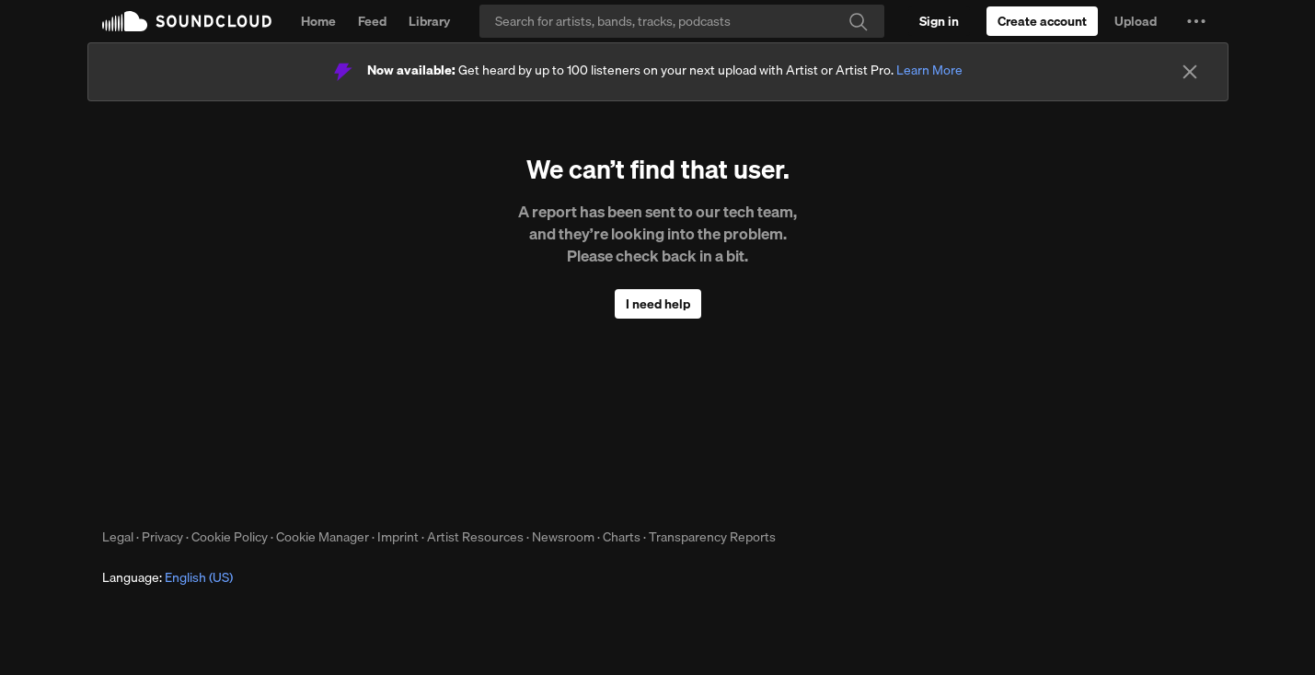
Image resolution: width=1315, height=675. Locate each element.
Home (318, 21)
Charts (621, 537)
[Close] (1190, 72)
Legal (117, 537)
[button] (1196, 21)
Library (429, 21)
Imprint (398, 537)
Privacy (162, 537)
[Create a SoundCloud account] (1042, 21)
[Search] (681, 21)
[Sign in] (939, 21)
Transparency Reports (712, 537)
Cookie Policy (229, 537)
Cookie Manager (322, 537)
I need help (658, 304)
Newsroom (563, 537)
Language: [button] (167, 577)
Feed (372, 21)
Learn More (929, 70)
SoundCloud (186, 21)
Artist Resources (475, 537)
